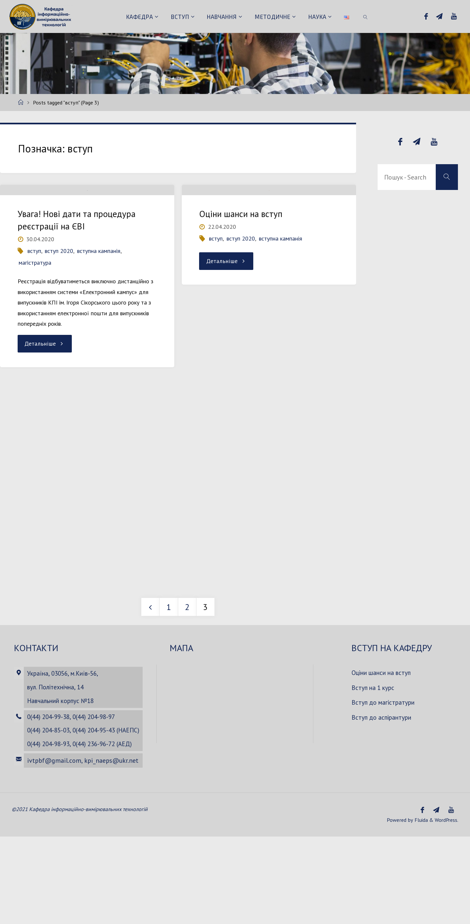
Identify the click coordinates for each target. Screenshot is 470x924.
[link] (365, 16)
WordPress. (446, 907)
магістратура (35, 297)
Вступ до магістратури (384, 772)
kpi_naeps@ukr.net (110, 848)
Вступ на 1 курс (374, 757)
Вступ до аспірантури (383, 787)
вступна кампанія (98, 286)
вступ (34, 286)
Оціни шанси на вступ (241, 248)
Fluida (419, 907)
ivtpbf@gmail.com (53, 848)
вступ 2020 (59, 286)
